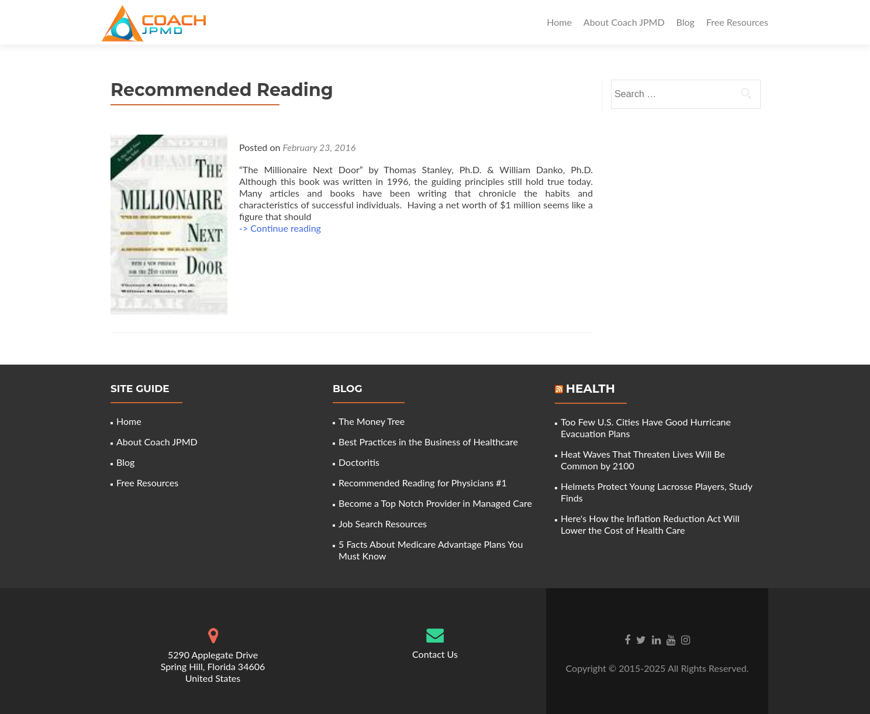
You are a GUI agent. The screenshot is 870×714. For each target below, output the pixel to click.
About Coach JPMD (624, 22)
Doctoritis (359, 462)
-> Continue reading (280, 228)
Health (590, 389)
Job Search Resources (383, 523)
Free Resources (737, 22)
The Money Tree (372, 421)
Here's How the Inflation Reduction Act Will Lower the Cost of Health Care (650, 524)
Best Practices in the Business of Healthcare (428, 441)
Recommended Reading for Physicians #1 (423, 482)
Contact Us (435, 654)
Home (559, 22)
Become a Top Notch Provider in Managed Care (435, 503)
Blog (685, 22)
